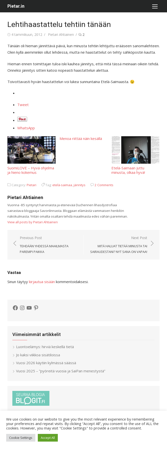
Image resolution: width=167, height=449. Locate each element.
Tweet (23, 104)
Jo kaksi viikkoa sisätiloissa (38, 354)
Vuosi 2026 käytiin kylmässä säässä (46, 362)
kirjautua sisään (42, 281)
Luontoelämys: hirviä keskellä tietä (45, 346)
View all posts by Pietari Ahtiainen (32, 222)
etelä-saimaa (62, 185)
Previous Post (49, 245)
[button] (155, 6)
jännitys (79, 185)
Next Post (118, 245)
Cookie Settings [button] (20, 437)
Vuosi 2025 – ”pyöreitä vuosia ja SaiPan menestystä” (60, 370)
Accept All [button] (48, 437)
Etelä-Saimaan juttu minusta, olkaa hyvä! (135, 155)
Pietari (31, 185)
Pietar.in (15, 6)
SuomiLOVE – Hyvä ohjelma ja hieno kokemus (31, 155)
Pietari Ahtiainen (61, 34)
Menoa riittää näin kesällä (81, 138)
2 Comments (104, 185)
